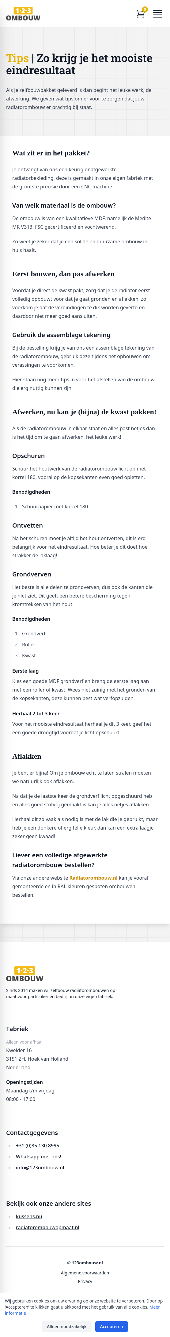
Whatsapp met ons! (38, 1156)
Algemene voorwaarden (85, 1273)
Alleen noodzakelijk (67, 1326)
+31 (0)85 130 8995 (37, 1145)
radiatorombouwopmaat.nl (47, 1227)
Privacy (85, 1281)
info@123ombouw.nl (40, 1167)
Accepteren (111, 1326)
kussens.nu (29, 1216)
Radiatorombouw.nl (94, 877)
